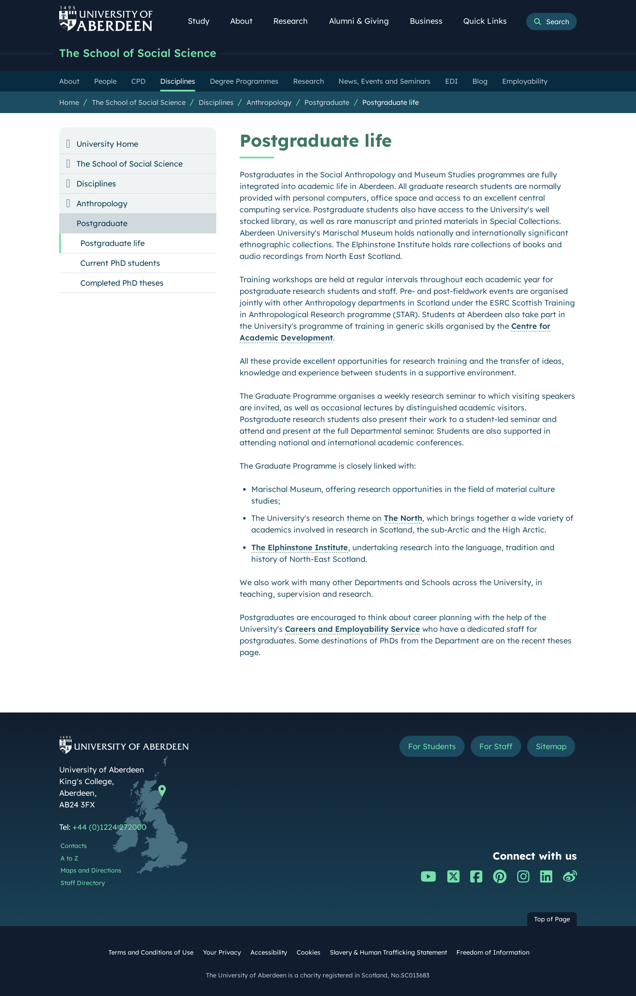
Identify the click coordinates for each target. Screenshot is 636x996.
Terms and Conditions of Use (150, 952)
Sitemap (551, 746)
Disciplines (216, 102)
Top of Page (552, 919)
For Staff (496, 746)
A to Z (69, 858)
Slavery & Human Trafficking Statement (388, 952)
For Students (432, 746)
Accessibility (268, 952)
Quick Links (489, 21)
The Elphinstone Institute (299, 547)
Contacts (73, 846)
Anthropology (269, 102)
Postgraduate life (390, 102)
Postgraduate (326, 102)
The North (403, 518)
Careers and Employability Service (352, 629)
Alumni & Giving (364, 21)
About (246, 21)
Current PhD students (120, 263)
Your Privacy (222, 952)
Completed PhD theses (122, 283)
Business (431, 21)
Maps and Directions (90, 870)
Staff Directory (82, 883)
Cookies (308, 952)
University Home (107, 144)
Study (203, 21)
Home (69, 102)
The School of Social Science (137, 53)
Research (295, 21)
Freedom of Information (492, 952)
